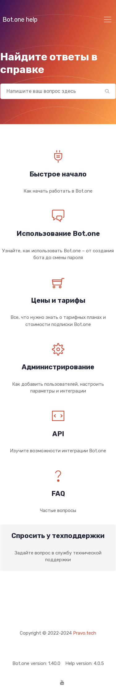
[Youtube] (62, 683)
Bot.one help (19, 19)
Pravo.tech (84, 633)
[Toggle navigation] (107, 19)
